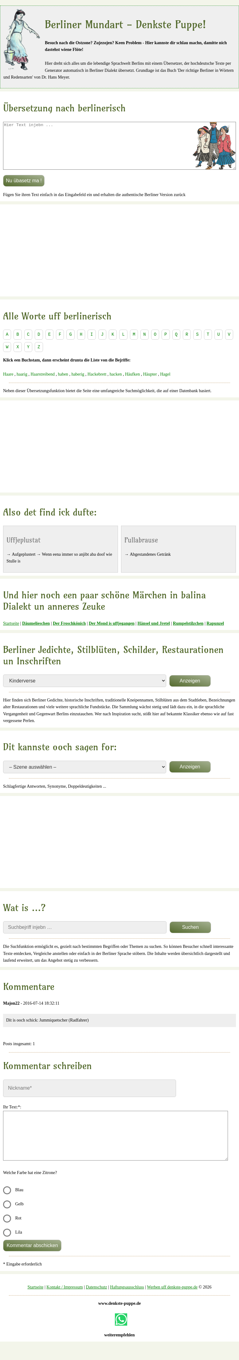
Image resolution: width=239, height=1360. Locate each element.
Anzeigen (190, 690)
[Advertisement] (119, 260)
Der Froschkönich (69, 632)
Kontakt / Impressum (64, 1296)
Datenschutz (96, 1296)
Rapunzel (215, 632)
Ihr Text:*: (12, 1116)
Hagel (165, 383)
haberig (77, 383)
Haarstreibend (42, 383)
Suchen (190, 936)
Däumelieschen (36, 632)
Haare (8, 383)
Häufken (132, 383)
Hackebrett (97, 383)
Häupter (150, 383)
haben (63, 383)
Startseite (11, 632)
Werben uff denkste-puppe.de (172, 1296)
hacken (116, 383)
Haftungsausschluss (127, 1296)
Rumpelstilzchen (188, 632)
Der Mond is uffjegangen (112, 632)
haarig (22, 383)
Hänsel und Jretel (153, 632)
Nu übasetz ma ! (24, 189)
